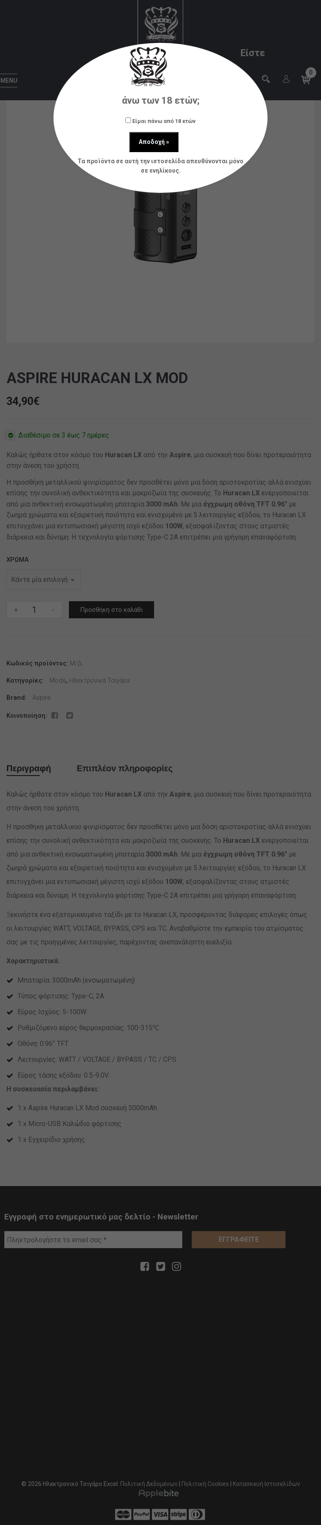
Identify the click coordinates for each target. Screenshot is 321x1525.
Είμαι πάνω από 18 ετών (160, 120)
